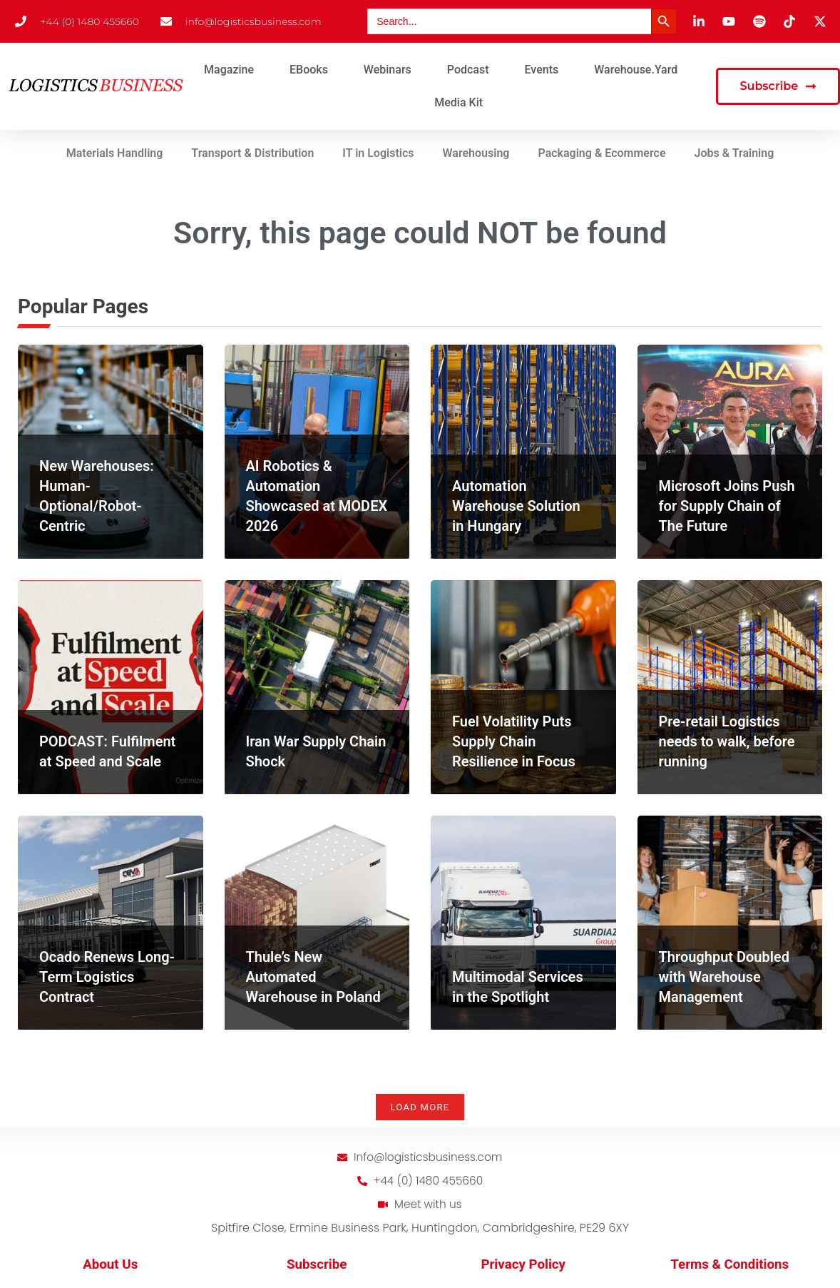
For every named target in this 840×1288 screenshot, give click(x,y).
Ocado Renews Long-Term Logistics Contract (107, 976)
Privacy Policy (523, 1266)
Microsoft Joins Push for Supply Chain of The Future (727, 505)
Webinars (387, 69)
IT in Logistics (378, 153)
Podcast (468, 69)
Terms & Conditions (729, 1266)
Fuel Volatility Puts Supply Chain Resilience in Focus (513, 741)
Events (542, 69)
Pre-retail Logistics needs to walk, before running (727, 741)
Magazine (229, 69)
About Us (110, 1266)
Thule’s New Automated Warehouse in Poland (313, 976)
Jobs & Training (734, 153)
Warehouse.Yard (635, 69)
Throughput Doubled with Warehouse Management (724, 976)
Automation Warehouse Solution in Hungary (516, 505)
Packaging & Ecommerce (601, 153)
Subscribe (317, 1266)
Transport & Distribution (252, 153)
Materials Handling (114, 153)
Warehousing (476, 153)
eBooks (309, 69)
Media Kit (458, 102)
